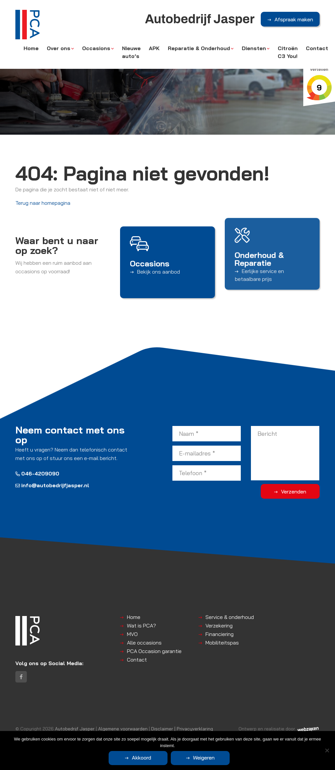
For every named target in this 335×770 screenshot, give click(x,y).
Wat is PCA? (141, 625)
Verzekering (219, 625)
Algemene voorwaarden (123, 728)
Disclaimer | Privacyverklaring (182, 728)
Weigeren (204, 757)
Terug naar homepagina (42, 203)
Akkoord (141, 757)
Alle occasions (144, 642)
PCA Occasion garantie (154, 651)
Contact (317, 48)
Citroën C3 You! (288, 52)
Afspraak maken (293, 19)
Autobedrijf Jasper (75, 728)
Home (31, 48)
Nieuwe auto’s (131, 52)
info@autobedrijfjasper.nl (52, 485)
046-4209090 (37, 473)
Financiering (219, 634)
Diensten (254, 48)
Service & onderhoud (229, 617)
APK (154, 48)
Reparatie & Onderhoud (199, 48)
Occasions (96, 48)
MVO (132, 634)
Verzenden (293, 491)
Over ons (58, 48)
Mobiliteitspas (222, 642)
